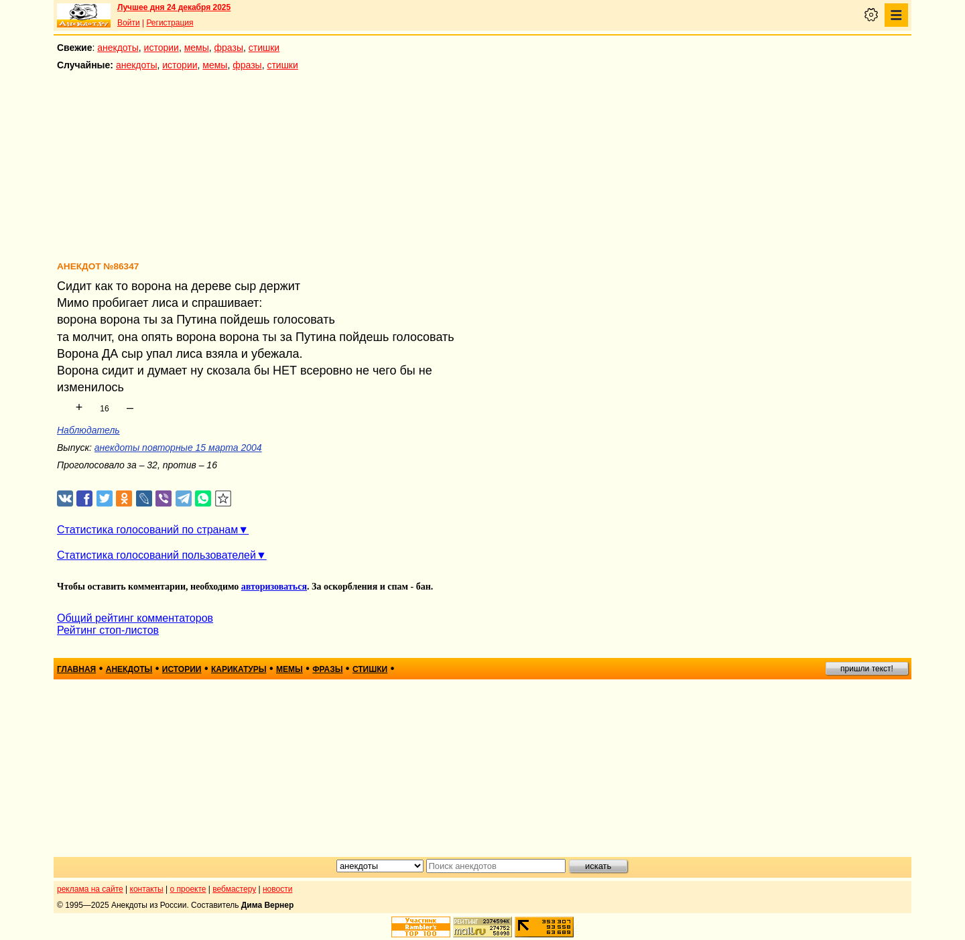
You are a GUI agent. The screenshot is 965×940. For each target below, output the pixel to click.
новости (277, 889)
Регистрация (169, 22)
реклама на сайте (90, 889)
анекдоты (118, 47)
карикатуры (239, 669)
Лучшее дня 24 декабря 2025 (174, 7)
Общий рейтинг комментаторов (135, 618)
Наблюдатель (88, 430)
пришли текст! (866, 668)
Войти (128, 22)
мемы (196, 47)
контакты (147, 889)
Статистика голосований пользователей (156, 555)
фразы (228, 47)
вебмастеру (234, 889)
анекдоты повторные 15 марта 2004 (178, 447)
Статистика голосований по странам (147, 529)
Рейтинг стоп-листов (108, 630)
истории (161, 47)
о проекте (188, 889)
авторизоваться (274, 587)
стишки (264, 47)
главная (76, 669)
